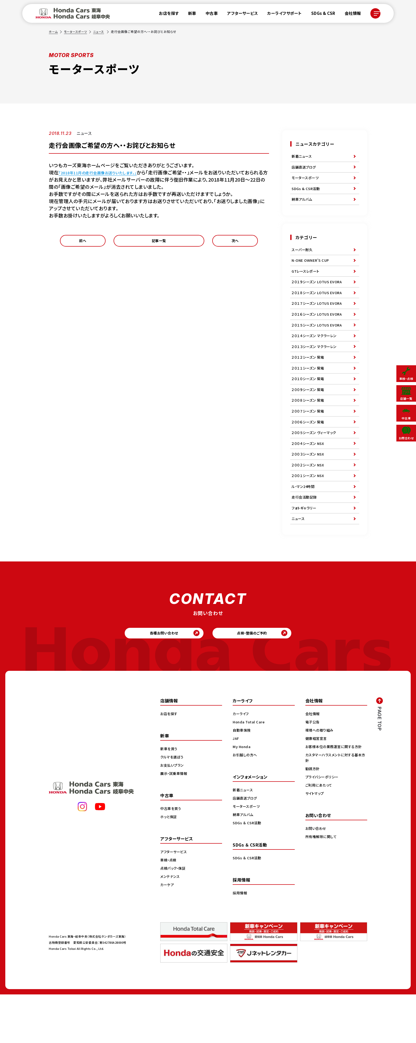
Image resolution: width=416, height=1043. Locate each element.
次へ (235, 242)
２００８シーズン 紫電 (309, 428)
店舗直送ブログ (305, 169)
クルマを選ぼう (172, 805)
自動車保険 (242, 778)
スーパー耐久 (303, 257)
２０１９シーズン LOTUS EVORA (318, 294)
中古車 (208, 14)
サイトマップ (315, 841)
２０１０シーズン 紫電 (309, 404)
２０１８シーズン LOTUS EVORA (318, 306)
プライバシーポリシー (323, 825)
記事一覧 (159, 242)
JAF (236, 786)
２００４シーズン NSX (309, 477)
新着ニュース (302, 157)
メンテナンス (170, 925)
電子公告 (313, 770)
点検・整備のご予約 (262, 680)
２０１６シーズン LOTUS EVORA (318, 330)
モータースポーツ (76, 31)
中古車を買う (171, 857)
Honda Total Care (249, 770)
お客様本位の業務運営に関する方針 (335, 795)
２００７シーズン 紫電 (309, 440)
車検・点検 (169, 908)
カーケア (167, 933)
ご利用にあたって (319, 833)
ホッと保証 (169, 865)
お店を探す (166, 14)
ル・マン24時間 (304, 526)
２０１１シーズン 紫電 (309, 391)
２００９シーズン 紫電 (309, 416)
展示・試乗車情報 (174, 822)
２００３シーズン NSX (309, 489)
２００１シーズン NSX (309, 514)
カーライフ (241, 762)
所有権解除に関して (322, 885)
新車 (189, 14)
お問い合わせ (316, 876)
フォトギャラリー (305, 550)
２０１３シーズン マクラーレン (316, 367)
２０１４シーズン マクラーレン (316, 355)
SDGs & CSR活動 (306, 193)
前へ (82, 242)
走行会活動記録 (305, 538)
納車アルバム (303, 205)
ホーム (53, 31)
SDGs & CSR (320, 14)
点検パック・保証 (174, 916)
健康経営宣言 (316, 786)
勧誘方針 (313, 817)
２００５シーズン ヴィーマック (316, 465)
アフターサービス (239, 14)
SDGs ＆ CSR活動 (248, 871)
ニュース (101, 31)
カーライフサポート (281, 14)
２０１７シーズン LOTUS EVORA (318, 318)
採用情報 (240, 941)
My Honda (242, 795)
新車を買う (169, 797)
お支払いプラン (172, 813)
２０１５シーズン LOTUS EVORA (318, 343)
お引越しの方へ (246, 803)
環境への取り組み (320, 778)
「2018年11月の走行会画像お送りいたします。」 (108, 172)
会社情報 (349, 14)
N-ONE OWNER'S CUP (312, 269)
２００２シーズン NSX (309, 501)
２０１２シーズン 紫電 (309, 379)
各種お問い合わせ (153, 680)
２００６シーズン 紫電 (309, 453)
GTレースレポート (307, 282)
